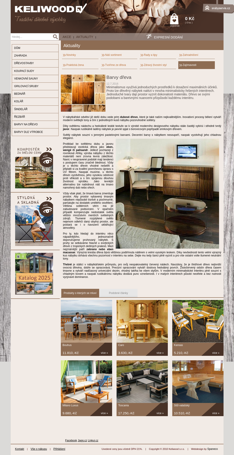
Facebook (71, 440)
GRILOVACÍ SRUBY (26, 86)
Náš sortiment (113, 55)
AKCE (67, 37)
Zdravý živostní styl (155, 65)
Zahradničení (190, 55)
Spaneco (212, 449)
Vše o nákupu (39, 449)
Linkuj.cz (93, 440)
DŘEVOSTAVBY (24, 63)
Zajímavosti (189, 65)
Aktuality (84, 37)
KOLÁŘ (18, 101)
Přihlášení (59, 449)
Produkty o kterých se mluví (80, 293)
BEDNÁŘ (19, 93)
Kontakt (19, 449)
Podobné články (118, 293)
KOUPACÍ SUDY (24, 71)
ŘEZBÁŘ (19, 116)
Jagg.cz (82, 440)
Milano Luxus (70, 405)
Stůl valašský (182, 405)
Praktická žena (75, 65)
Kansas (178, 345)
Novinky (71, 55)
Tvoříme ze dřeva (115, 65)
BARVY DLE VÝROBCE (28, 132)
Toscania (123, 405)
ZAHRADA (20, 55)
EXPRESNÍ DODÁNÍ (168, 37)
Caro (121, 345)
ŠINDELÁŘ (21, 109)
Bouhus (67, 345)
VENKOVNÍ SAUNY (26, 78)
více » (104, 352)
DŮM (17, 48)
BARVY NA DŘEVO (26, 124)
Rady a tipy (150, 55)
